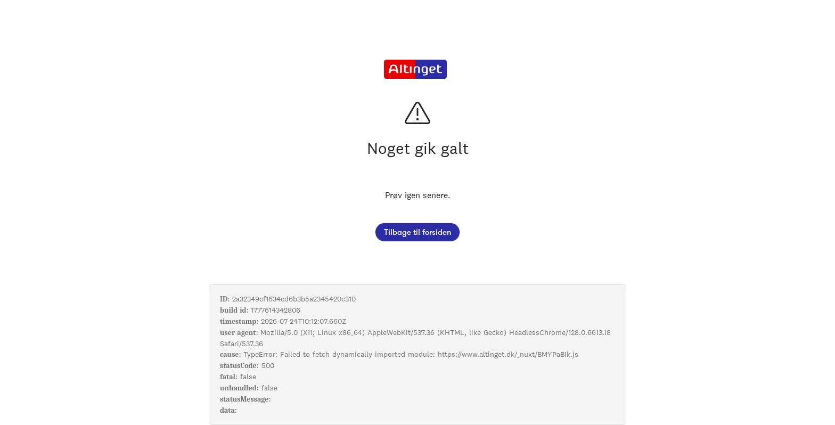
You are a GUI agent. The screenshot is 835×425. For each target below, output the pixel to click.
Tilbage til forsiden (417, 232)
